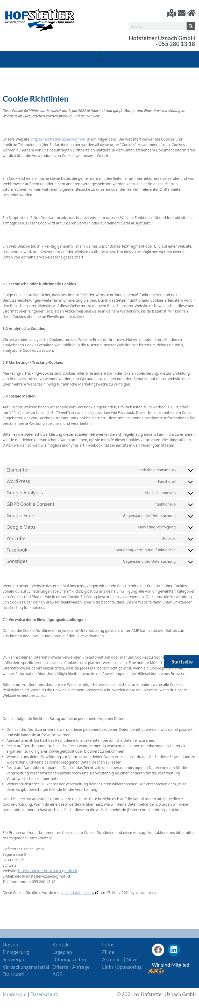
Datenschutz (44, 994)
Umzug (10, 944)
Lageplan (62, 952)
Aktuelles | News (120, 959)
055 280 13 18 (176, 44)
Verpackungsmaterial (26, 967)
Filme (108, 952)
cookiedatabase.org (77, 892)
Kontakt (61, 944)
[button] (99, 58)
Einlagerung (16, 952)
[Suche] (191, 26)
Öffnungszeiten (69, 959)
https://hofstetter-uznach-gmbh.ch (60, 139)
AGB (57, 974)
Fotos (108, 944)
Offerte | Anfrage (71, 967)
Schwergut (14, 959)
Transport (13, 974)
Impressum (15, 994)
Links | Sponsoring (122, 967)
